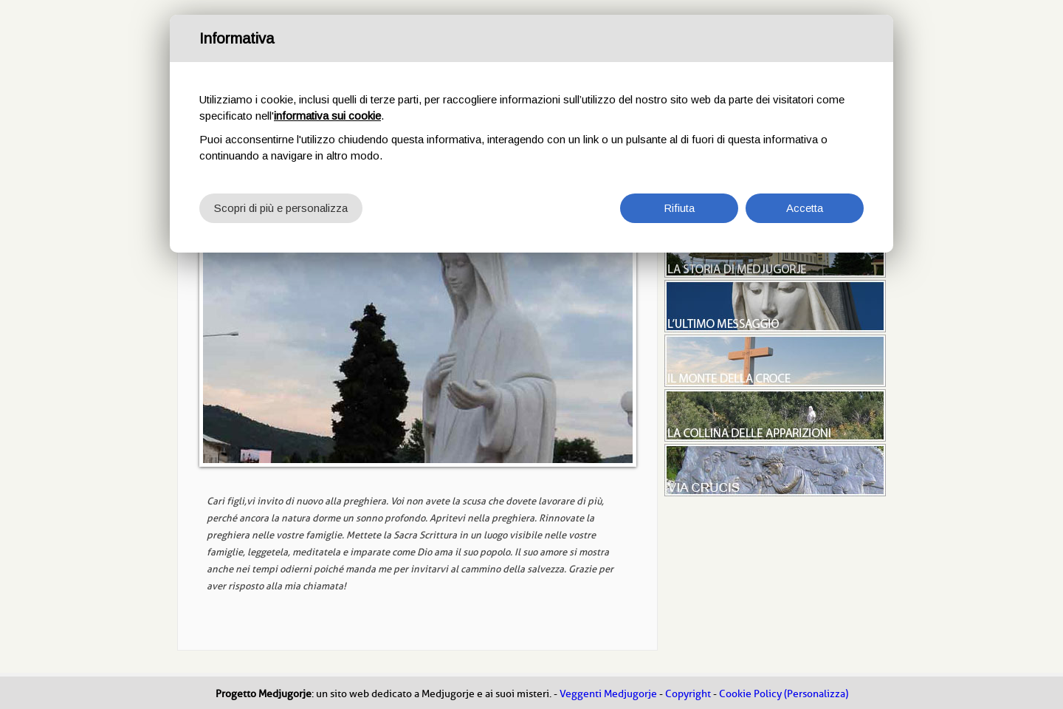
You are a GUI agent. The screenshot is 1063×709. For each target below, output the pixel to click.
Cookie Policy (750, 694)
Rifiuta (679, 208)
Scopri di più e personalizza (281, 208)
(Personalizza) (816, 694)
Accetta (804, 208)
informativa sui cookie (327, 115)
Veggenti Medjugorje (608, 694)
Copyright (688, 694)
